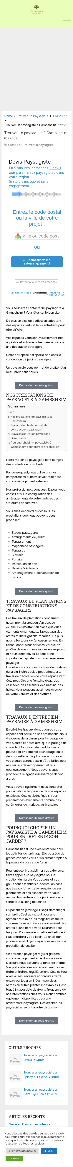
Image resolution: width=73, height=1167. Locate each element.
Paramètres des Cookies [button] (22, 1151)
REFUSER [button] (49, 1151)
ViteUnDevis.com (57, 293)
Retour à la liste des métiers (36, 282)
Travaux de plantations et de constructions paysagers (29, 427)
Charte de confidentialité (21, 293)
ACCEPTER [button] (14, 1158)
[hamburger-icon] (67, 23)
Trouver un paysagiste (38, 145)
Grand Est (15, 145)
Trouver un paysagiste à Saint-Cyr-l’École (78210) (41, 1092)
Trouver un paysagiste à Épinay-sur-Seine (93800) (41, 1075)
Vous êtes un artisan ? (56, 295)
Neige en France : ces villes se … (30, 1124)
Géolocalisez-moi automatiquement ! (37, 261)
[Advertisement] (36, 66)
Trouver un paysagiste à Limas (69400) (40, 1058)
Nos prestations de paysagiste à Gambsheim (31, 419)
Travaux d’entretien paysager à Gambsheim (30, 436)
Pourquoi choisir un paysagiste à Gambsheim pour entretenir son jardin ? (36, 444)
